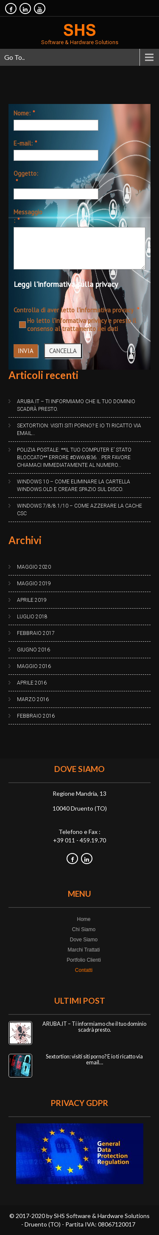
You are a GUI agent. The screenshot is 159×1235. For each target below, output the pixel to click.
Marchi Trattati (83, 950)
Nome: (22, 113)
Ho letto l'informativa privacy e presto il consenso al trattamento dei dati (77, 325)
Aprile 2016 (32, 683)
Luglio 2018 (32, 617)
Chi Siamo (83, 929)
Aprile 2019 (32, 600)
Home (83, 919)
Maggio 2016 (34, 666)
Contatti (83, 970)
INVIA (25, 351)
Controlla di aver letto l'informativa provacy (74, 310)
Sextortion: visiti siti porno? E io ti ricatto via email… (79, 429)
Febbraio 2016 (36, 716)
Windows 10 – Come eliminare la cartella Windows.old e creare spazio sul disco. (73, 485)
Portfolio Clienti (84, 960)
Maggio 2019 (34, 584)
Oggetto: (26, 173)
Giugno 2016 (33, 650)
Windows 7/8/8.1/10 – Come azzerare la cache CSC (79, 509)
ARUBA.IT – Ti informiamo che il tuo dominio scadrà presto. (76, 405)
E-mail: (23, 143)
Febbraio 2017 (36, 633)
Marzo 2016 (33, 699)
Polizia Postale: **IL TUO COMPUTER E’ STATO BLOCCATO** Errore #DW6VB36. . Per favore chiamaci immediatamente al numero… (74, 457)
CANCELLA (63, 351)
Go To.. (14, 57)
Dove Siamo (84, 940)
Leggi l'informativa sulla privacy (66, 284)
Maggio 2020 (34, 567)
